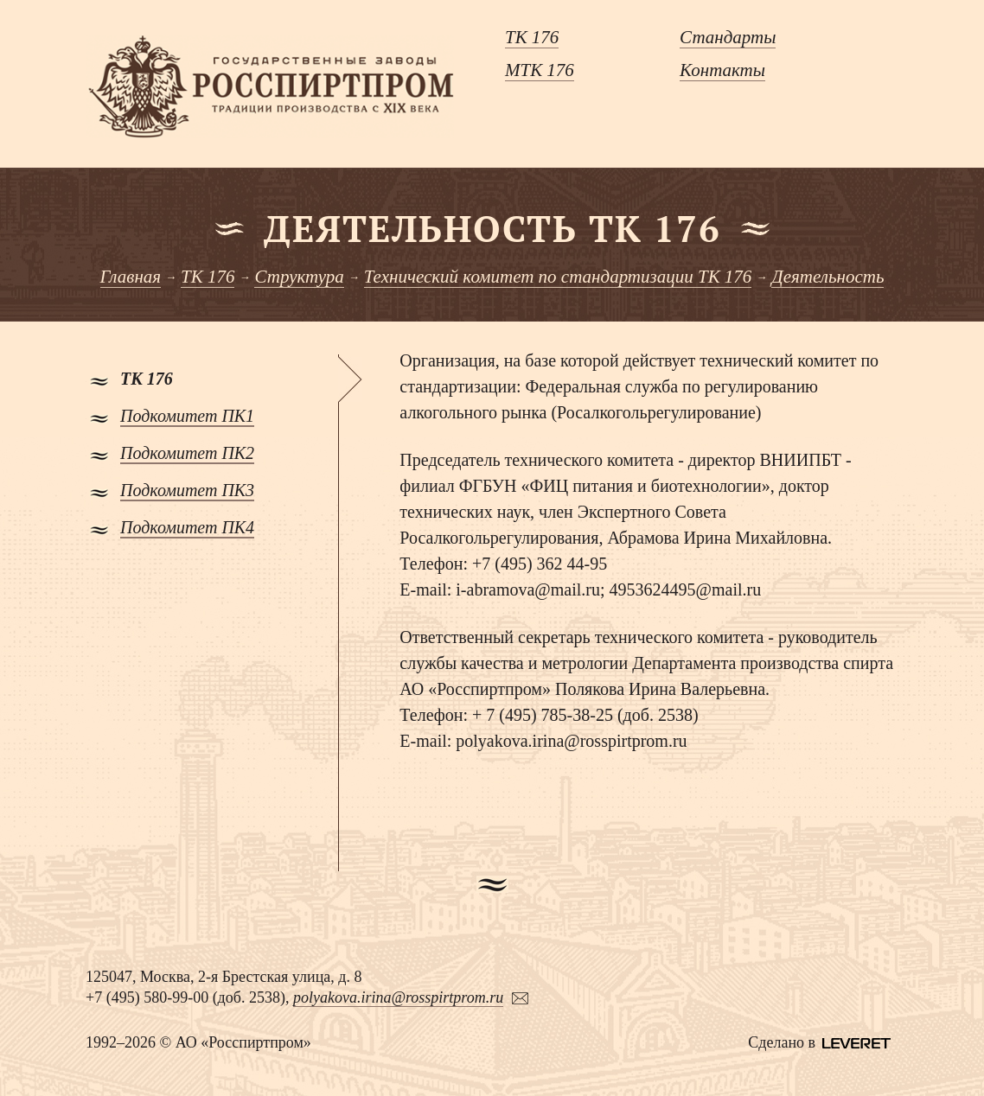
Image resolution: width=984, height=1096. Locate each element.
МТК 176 (539, 70)
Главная (131, 276)
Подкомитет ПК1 (187, 415)
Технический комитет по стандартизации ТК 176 (558, 276)
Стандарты (728, 37)
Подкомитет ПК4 (187, 527)
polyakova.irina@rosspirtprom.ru (398, 997)
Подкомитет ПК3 (187, 490)
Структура (298, 276)
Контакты (722, 70)
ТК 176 (532, 37)
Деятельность (827, 276)
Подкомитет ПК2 (187, 452)
